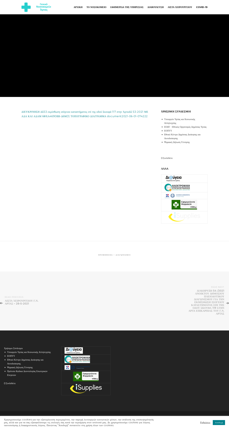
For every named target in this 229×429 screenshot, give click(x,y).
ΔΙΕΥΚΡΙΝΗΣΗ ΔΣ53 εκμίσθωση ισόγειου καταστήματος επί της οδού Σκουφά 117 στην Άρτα (75, 111)
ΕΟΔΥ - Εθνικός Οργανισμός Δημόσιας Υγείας (185, 126)
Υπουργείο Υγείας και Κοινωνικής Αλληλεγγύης (29, 352)
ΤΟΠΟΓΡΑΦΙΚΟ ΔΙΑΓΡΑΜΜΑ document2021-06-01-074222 (109, 116)
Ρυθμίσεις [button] (205, 422)
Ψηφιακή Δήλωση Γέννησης (177, 142)
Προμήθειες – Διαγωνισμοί (114, 255)
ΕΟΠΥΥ (168, 130)
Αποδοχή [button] (219, 422)
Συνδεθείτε (167, 158)
